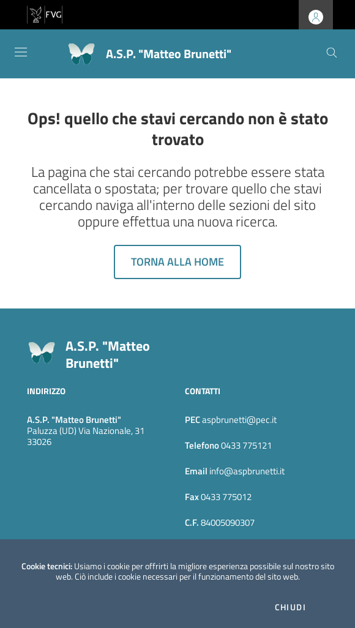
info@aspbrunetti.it (246, 471)
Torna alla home (177, 261)
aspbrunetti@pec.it (239, 420)
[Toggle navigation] (20, 52)
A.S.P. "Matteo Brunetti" (107, 355)
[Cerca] (332, 54)
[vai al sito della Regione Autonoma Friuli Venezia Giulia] (44, 13)
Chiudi (290, 607)
